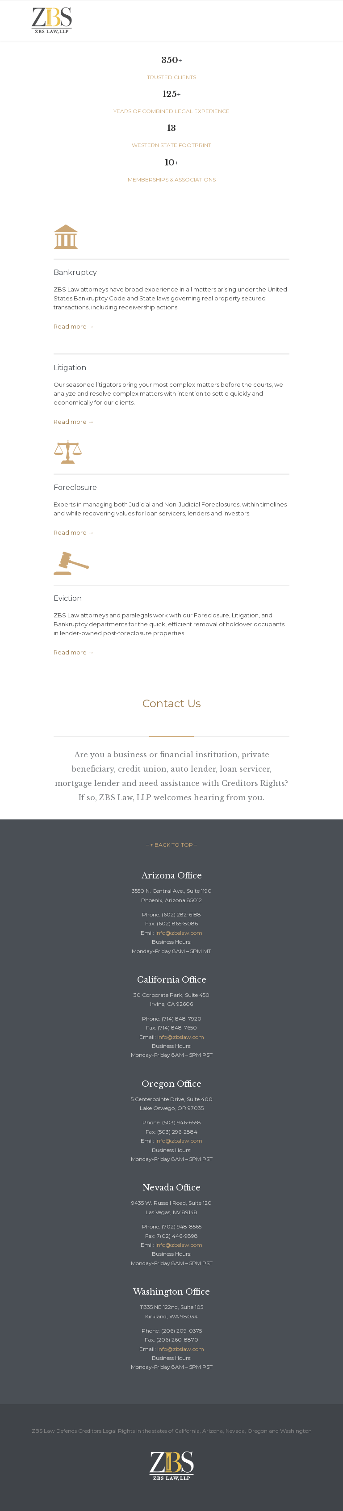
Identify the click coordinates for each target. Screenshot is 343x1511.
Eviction (68, 598)
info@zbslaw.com (178, 932)
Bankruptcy (75, 272)
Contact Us (171, 703)
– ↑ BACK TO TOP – (171, 844)
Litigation (70, 367)
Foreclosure (75, 487)
